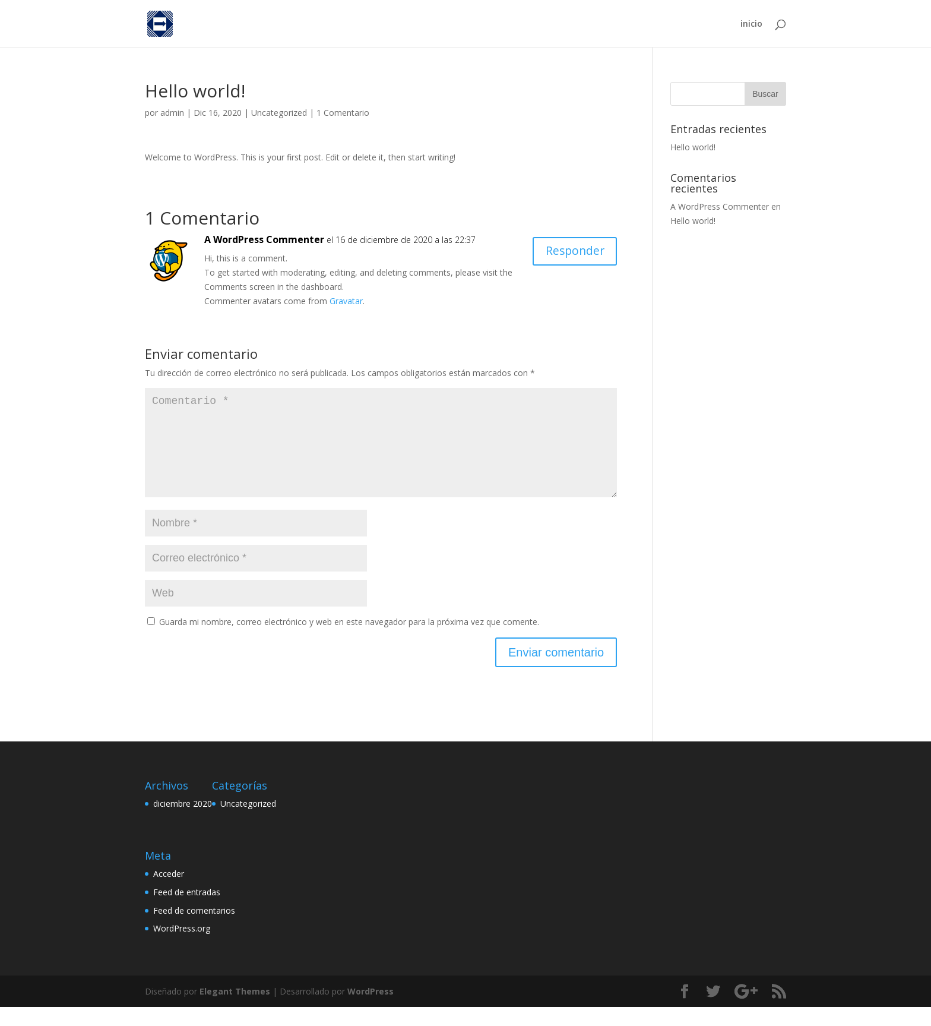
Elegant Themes (235, 1010)
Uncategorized (279, 112)
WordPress (370, 1010)
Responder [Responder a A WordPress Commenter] (573, 252)
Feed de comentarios (194, 929)
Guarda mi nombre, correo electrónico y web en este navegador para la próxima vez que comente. (349, 640)
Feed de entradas (186, 911)
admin (172, 112)
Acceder (168, 892)
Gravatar (346, 301)
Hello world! (692, 147)
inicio (751, 24)
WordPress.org (181, 947)
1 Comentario (342, 112)
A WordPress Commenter (264, 239)
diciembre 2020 (182, 822)
